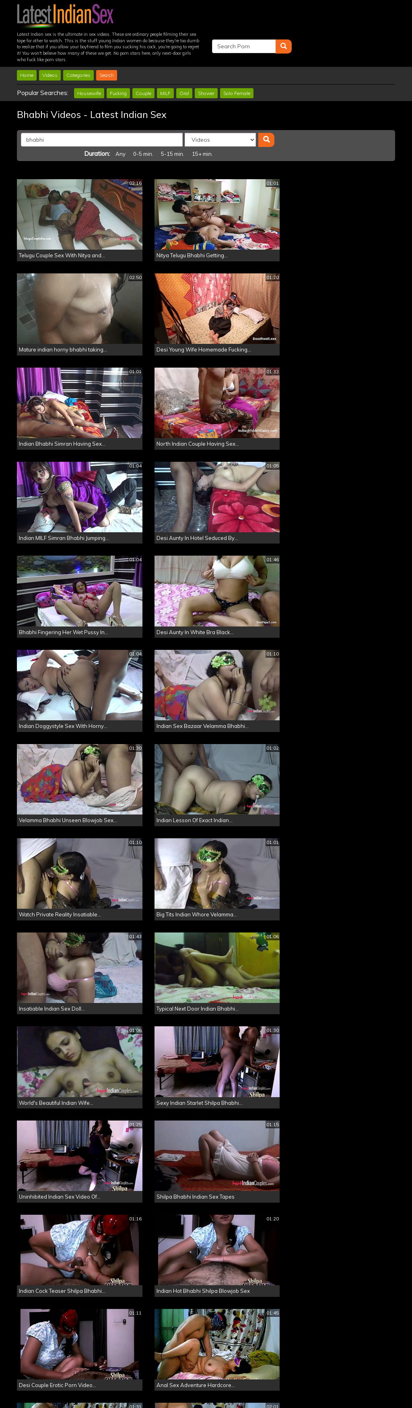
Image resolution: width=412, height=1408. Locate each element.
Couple (143, 66)
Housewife (89, 66)
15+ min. (354, 113)
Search (106, 48)
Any (273, 113)
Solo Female (236, 66)
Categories (78, 48)
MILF (165, 66)
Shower (206, 66)
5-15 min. (324, 113)
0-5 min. (295, 113)
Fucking (118, 66)
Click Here (263, 1375)
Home (26, 48)
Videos (50, 48)
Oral (184, 66)
